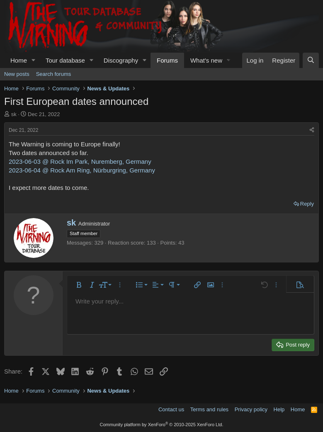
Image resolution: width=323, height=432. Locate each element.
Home (18, 60)
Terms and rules (209, 409)
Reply (307, 204)
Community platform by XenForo (161, 424)
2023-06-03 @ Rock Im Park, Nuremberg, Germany (80, 161)
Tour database (65, 60)
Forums (167, 60)
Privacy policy (251, 409)
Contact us (171, 409)
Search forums (53, 74)
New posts (16, 74)
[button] (33, 60)
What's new (206, 60)
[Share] (311, 130)
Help (279, 409)
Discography (121, 60)
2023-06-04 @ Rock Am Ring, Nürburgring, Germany (82, 170)
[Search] (311, 60)
